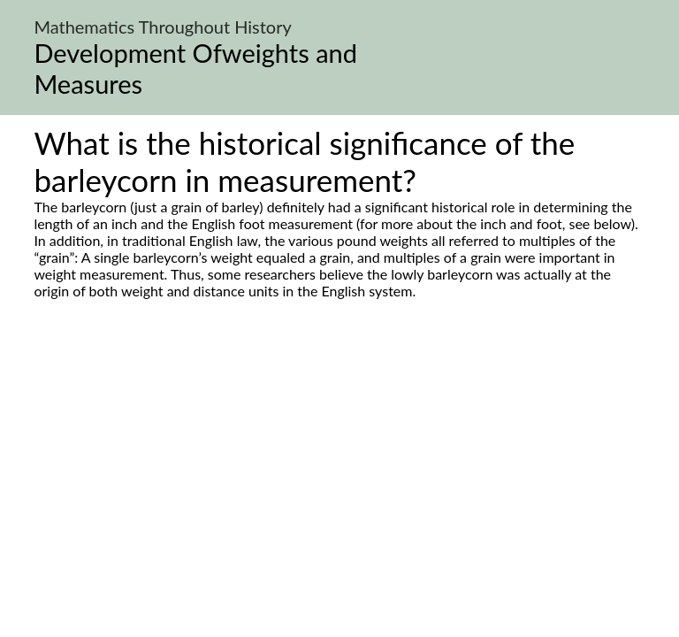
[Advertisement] (339, 465)
